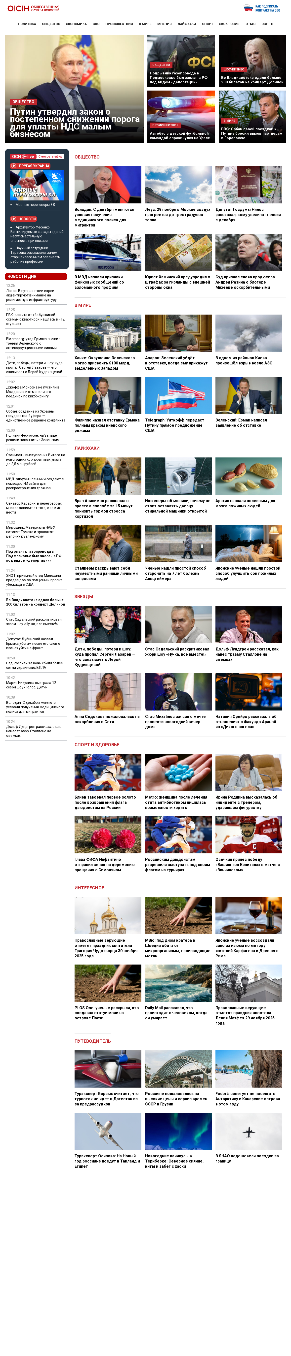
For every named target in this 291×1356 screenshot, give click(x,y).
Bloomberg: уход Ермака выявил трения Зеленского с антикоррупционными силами (33, 343)
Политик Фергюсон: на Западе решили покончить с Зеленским (33, 437)
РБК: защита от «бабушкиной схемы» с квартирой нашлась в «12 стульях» (35, 319)
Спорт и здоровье (97, 744)
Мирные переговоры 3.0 (35, 205)
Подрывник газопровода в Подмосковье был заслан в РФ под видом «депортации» (179, 77)
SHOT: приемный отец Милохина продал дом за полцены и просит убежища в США (34, 580)
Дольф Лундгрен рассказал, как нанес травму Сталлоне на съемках (33, 731)
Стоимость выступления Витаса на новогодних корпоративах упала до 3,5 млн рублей (35, 459)
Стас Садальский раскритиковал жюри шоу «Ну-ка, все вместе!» (34, 621)
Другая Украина (30, 165)
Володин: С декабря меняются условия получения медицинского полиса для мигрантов (35, 707)
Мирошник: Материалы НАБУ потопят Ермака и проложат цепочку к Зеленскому (30, 531)
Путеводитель (93, 1041)
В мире (83, 305)
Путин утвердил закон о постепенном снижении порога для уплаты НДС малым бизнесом (75, 123)
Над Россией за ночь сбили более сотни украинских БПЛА (34, 665)
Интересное (89, 887)
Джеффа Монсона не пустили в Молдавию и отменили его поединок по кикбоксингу (32, 391)
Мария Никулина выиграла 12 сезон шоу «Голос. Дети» (31, 685)
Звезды (84, 596)
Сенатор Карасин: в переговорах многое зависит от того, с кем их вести (34, 507)
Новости (23, 218)
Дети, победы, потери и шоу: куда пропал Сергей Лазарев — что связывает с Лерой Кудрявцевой (34, 367)
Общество (23, 101)
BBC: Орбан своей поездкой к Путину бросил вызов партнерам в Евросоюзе (251, 133)
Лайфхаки (87, 448)
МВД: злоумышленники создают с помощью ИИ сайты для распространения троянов (35, 483)
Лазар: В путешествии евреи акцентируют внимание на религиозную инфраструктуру (31, 295)
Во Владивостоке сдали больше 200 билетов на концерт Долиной (252, 79)
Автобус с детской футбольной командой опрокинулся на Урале (180, 135)
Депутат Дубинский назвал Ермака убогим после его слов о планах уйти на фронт (33, 643)
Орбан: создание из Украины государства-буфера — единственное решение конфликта (35, 415)
